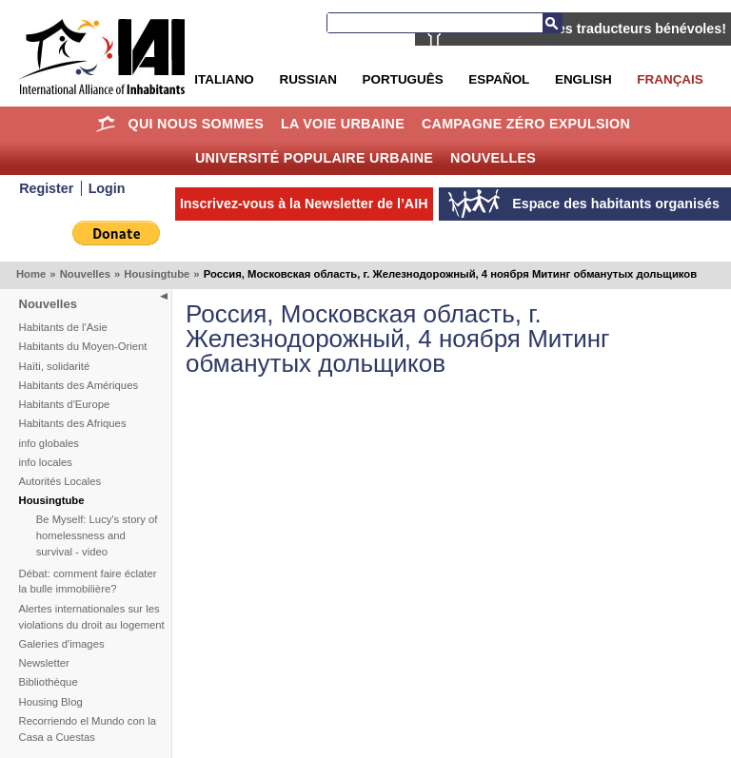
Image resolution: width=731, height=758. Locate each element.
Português (403, 79)
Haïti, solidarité (54, 366)
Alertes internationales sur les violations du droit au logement (92, 617)
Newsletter (44, 663)
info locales (46, 462)
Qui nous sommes (196, 123)
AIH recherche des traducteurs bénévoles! (589, 28)
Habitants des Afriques (73, 423)
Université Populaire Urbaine (314, 157)
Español (498, 79)
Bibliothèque (48, 682)
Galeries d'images (62, 644)
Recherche (552, 22)
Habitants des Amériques (79, 385)
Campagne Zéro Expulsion (526, 123)
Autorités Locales (60, 481)
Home (106, 124)
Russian (307, 79)
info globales (49, 443)
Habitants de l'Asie (63, 327)
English (583, 79)
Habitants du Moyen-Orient (83, 346)
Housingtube (156, 274)
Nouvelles (493, 157)
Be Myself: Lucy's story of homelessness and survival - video (97, 535)
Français (669, 79)
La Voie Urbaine (343, 123)
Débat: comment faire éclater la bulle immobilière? (88, 581)
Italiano (223, 79)
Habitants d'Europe (64, 404)
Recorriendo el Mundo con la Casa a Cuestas (87, 729)
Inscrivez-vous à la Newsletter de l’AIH (304, 203)
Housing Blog (51, 702)
